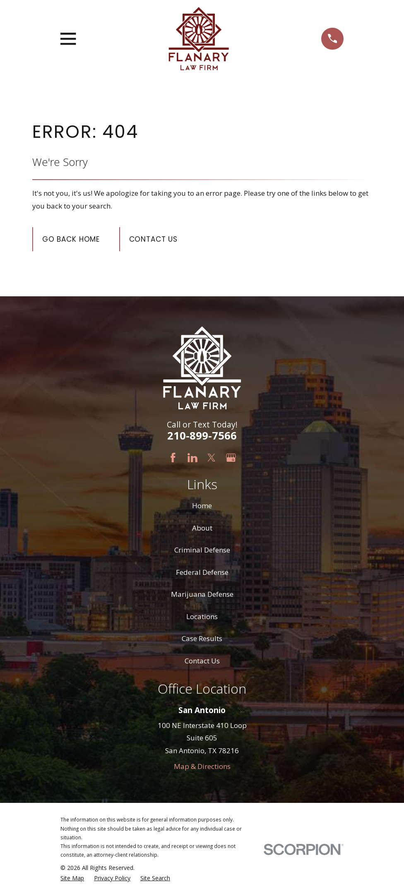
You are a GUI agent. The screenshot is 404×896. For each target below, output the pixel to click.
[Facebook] (173, 458)
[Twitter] (211, 458)
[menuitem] (72, 878)
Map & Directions (202, 766)
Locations (202, 616)
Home (202, 505)
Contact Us (153, 239)
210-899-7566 (202, 435)
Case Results (202, 638)
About (202, 528)
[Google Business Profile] (231, 458)
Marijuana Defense (202, 594)
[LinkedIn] (192, 458)
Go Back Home (71, 239)
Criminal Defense (202, 550)
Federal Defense (202, 572)
